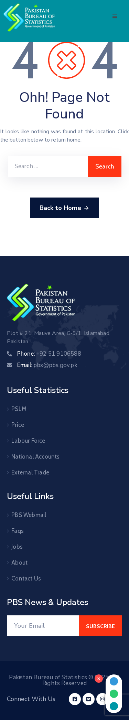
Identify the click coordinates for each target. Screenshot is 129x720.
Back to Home (64, 208)
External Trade (30, 472)
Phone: (49, 353)
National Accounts (35, 456)
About (19, 562)
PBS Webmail (28, 514)
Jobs (17, 546)
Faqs (17, 530)
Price (17, 424)
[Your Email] (43, 625)
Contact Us (26, 578)
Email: (47, 365)
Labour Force (28, 440)
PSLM (18, 408)
